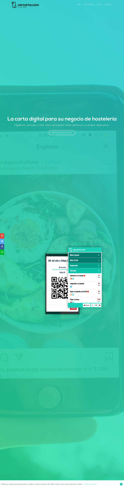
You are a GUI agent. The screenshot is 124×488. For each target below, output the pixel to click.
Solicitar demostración (62, 133)
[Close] (121, 484)
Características (88, 4)
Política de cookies (90, 484)
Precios (99, 4)
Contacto (108, 4)
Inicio (79, 4)
